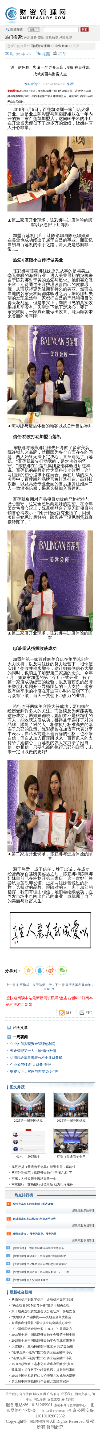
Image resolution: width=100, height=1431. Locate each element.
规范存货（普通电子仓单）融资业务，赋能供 (43, 1167)
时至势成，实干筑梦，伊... (35, 985)
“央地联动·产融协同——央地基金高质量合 (41, 1317)
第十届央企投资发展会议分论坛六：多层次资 (43, 1311)
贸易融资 (51, 37)
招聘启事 (81, 1394)
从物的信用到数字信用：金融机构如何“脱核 (42, 1299)
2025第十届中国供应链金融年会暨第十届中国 (43, 1335)
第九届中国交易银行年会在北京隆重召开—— (43, 1381)
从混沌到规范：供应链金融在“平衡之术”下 (41, 1173)
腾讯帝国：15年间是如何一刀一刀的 (48, 1272)
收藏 (46, 54)
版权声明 (39, 1394)
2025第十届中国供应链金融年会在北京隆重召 (43, 1340)
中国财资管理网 (38, 46)
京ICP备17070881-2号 (56, 1411)
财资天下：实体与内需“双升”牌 (34, 1071)
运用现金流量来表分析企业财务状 (36, 1058)
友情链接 (67, 1399)
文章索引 (53, 1399)
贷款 (41, 37)
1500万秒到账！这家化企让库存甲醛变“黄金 (42, 1364)
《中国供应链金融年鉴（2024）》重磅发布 (41, 1329)
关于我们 (11, 1394)
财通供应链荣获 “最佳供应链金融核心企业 (41, 1323)
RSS (68, 1012)
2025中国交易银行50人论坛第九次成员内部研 (43, 1376)
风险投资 (65, 37)
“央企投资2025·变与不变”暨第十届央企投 (40, 1305)
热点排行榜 (23, 1195)
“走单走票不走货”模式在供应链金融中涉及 (41, 1352)
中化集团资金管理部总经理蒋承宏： (48, 1264)
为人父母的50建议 (37, 1280)
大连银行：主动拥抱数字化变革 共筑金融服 (42, 1346)
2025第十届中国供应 (28, 1120)
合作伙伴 (25, 1394)
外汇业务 (30, 37)
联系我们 (67, 1394)
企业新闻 (61, 46)
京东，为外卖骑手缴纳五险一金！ (35, 1178)
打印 (62, 54)
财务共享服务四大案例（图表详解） (34, 1203)
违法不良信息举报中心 (70, 1405)
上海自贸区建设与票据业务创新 (45, 1248)
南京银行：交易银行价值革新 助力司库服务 (42, 1184)
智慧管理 (19, 1272)
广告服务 (53, 1394)
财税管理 (19, 1256)
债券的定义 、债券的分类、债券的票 (35, 1233)
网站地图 (40, 1399)
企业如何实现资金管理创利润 (32, 1044)
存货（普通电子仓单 (71, 1156)
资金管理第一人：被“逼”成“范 (33, 1051)
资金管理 (19, 1264)
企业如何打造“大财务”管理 (30, 1065)
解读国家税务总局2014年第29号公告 (34, 1218)
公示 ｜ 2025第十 (28, 1156)
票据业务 (19, 1248)
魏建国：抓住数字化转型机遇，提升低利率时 (43, 1370)
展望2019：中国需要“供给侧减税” (46, 1256)
